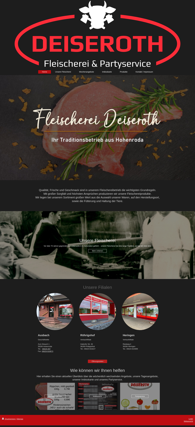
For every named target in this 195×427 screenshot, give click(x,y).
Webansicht (188, 421)
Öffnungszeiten (97, 361)
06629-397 (46, 349)
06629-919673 (47, 351)
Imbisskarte (97, 396)
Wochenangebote (55, 396)
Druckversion (9, 419)
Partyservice (140, 396)
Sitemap (20, 419)
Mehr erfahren (97, 251)
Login (191, 419)
